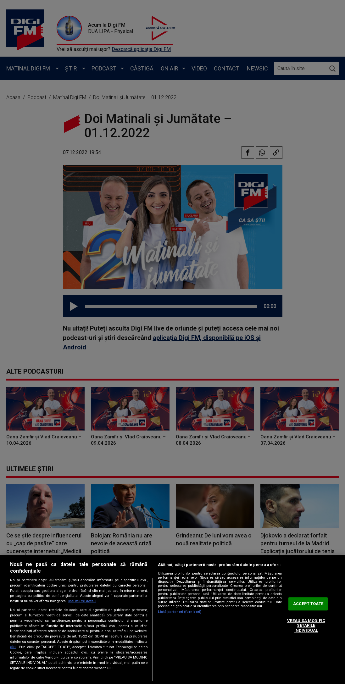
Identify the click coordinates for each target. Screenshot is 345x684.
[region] (172, 619)
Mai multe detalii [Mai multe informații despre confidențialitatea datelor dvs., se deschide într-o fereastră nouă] (82, 601)
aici (13, 647)
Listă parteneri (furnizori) (179, 612)
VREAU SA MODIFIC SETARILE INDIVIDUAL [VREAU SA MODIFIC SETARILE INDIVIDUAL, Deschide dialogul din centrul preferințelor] (306, 625)
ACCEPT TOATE (308, 604)
